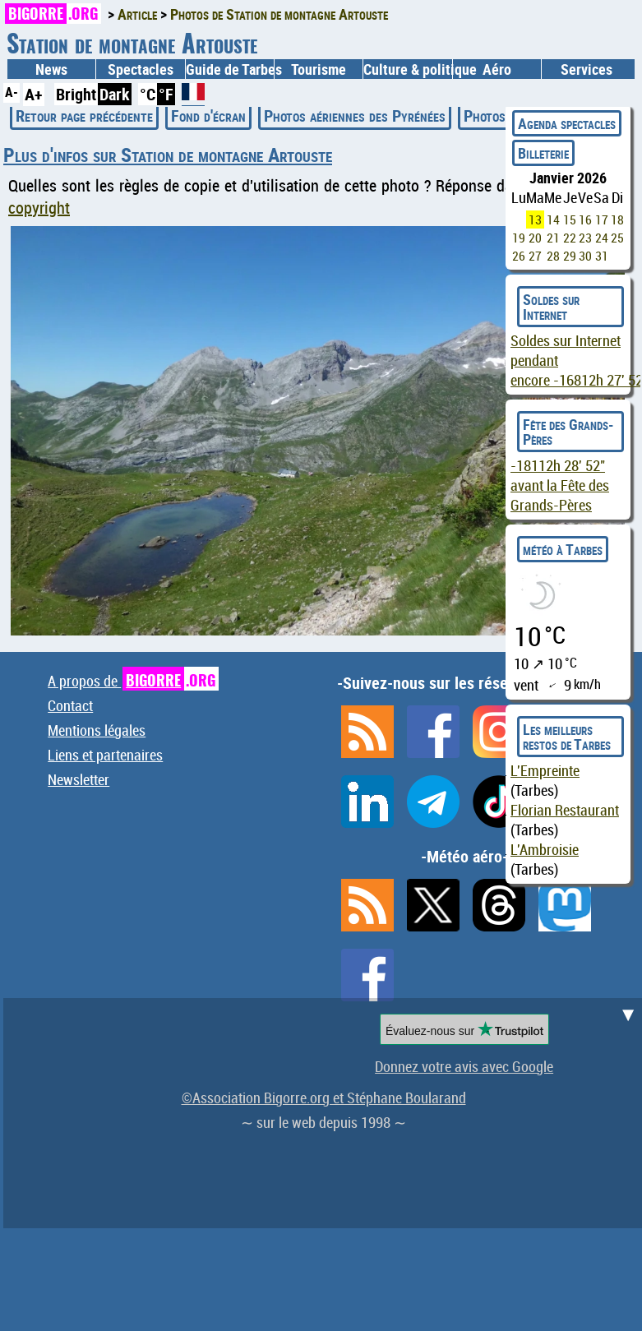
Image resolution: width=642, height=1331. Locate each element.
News (51, 69)
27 (535, 255)
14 (553, 219)
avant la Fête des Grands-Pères (559, 485)
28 (553, 255)
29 (569, 255)
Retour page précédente (84, 115)
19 (518, 237)
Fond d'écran (208, 115)
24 (601, 237)
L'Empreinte (545, 770)
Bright (76, 94)
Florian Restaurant (564, 810)
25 (617, 237)
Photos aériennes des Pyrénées (355, 115)
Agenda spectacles (567, 123)
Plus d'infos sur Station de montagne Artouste (167, 154)
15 (569, 219)
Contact (70, 705)
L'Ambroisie (544, 849)
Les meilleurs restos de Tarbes (567, 736)
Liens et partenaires (105, 755)
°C (147, 94)
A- (11, 92)
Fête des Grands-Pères (568, 431)
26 (518, 255)
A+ (34, 94)
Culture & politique (407, 69)
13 (535, 219)
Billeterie (543, 153)
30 (585, 255)
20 (535, 237)
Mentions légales (96, 730)
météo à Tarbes (563, 549)
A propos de (133, 681)
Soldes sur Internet (551, 306)
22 (569, 237)
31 (601, 255)
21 (553, 237)
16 (585, 219)
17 (601, 219)
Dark (114, 94)
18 (617, 219)
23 (585, 237)
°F (166, 94)
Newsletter (78, 779)
